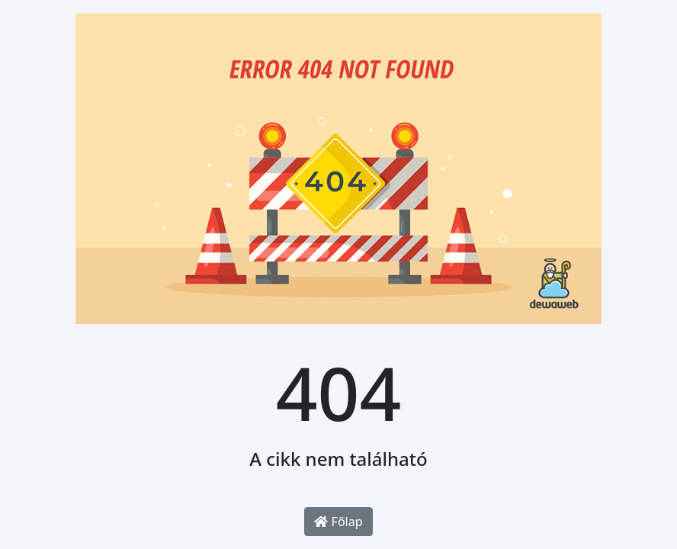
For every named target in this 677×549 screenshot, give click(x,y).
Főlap (338, 521)
